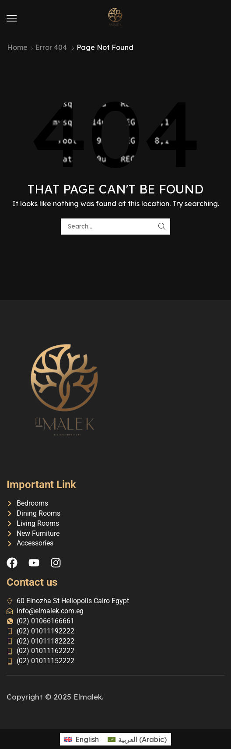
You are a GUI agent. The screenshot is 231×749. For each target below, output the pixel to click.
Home (17, 47)
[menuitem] (81, 739)
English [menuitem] (87, 739)
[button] (12, 18)
